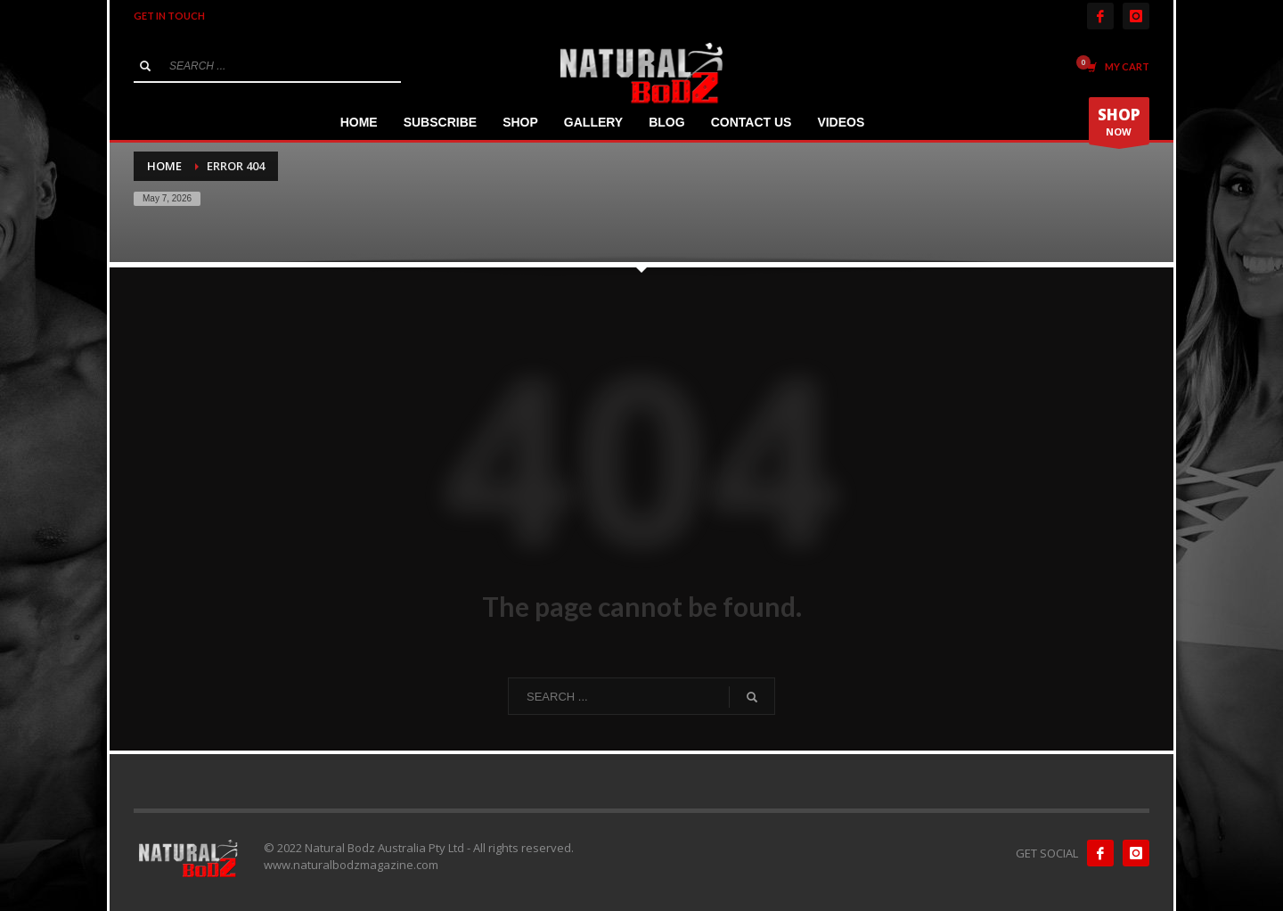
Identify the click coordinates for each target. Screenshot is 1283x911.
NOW (1119, 124)
